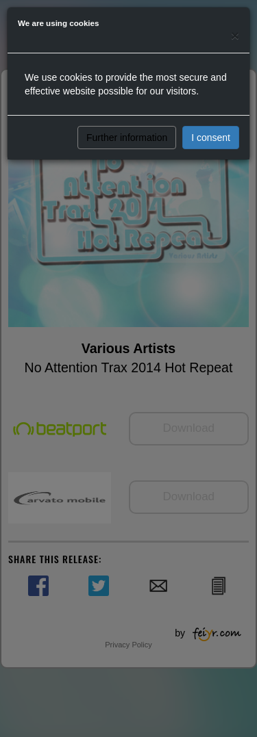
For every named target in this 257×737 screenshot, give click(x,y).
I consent (210, 137)
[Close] (235, 35)
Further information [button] (126, 137)
